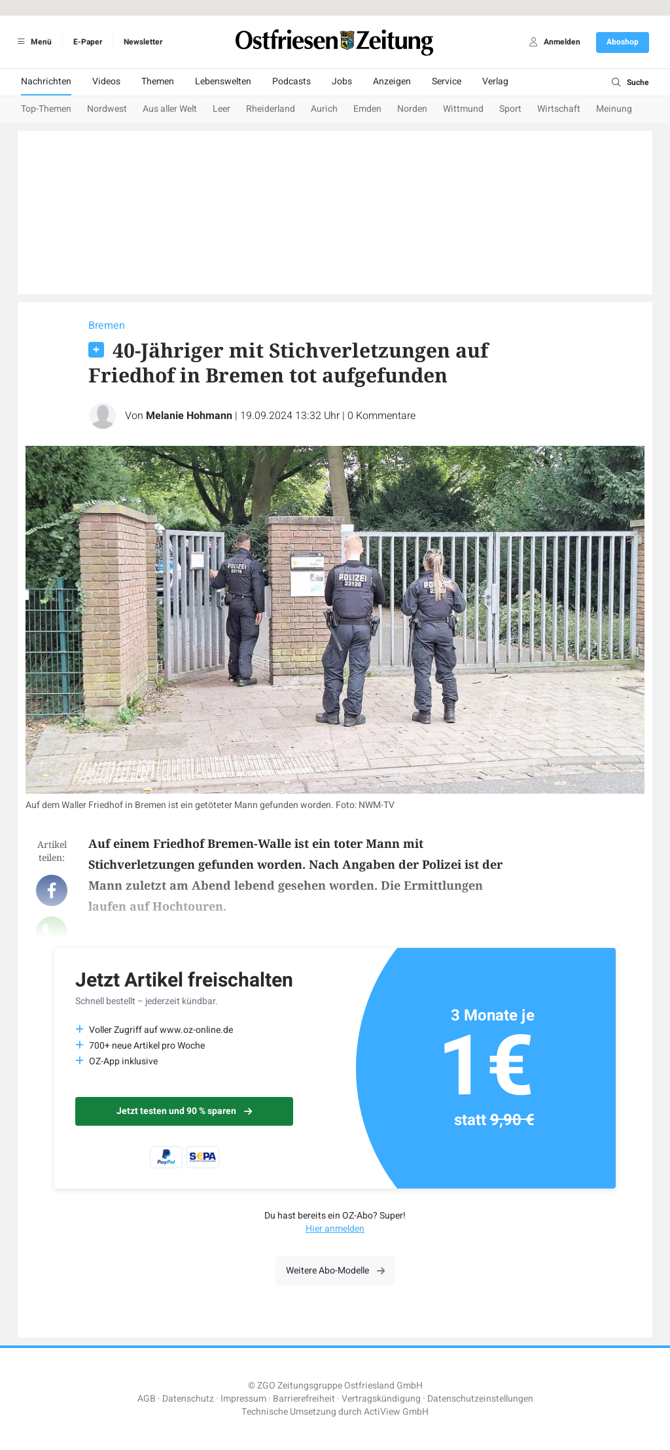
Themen (157, 81)
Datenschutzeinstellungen (480, 1399)
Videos (106, 81)
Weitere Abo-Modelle (335, 1270)
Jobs (342, 81)
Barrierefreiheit (304, 1399)
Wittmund (463, 109)
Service (446, 81)
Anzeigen (392, 81)
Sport (510, 109)
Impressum (243, 1399)
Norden (412, 109)
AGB (146, 1399)
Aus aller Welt (170, 109)
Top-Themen (46, 109)
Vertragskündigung (381, 1399)
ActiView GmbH (396, 1412)
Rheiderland (270, 109)
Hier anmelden (335, 1229)
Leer (221, 109)
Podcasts (291, 81)
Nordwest (107, 109)
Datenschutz (188, 1399)
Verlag (495, 81)
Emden (367, 109)
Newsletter (143, 42)
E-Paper (87, 42)
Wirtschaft (558, 109)
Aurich (324, 109)
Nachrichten (46, 81)
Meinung (614, 109)
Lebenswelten (223, 81)
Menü (32, 42)
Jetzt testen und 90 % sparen (184, 1111)
